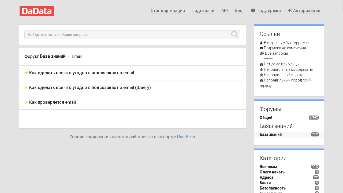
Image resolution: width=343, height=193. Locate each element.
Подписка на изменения (285, 48)
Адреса (266, 177)
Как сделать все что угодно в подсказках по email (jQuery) (90, 87)
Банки (265, 183)
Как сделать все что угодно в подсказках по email (81, 72)
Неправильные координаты (288, 69)
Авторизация (304, 10)
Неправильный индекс (283, 75)
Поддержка (266, 10)
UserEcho (186, 136)
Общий (266, 118)
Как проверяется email (52, 102)
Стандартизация (168, 10)
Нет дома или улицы (281, 64)
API (224, 10)
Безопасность (273, 188)
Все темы (268, 167)
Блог (239, 10)
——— (268, 59)
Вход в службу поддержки (287, 42)
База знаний (52, 56)
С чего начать (272, 172)
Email (77, 56)
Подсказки (203, 10)
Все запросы (276, 53)
